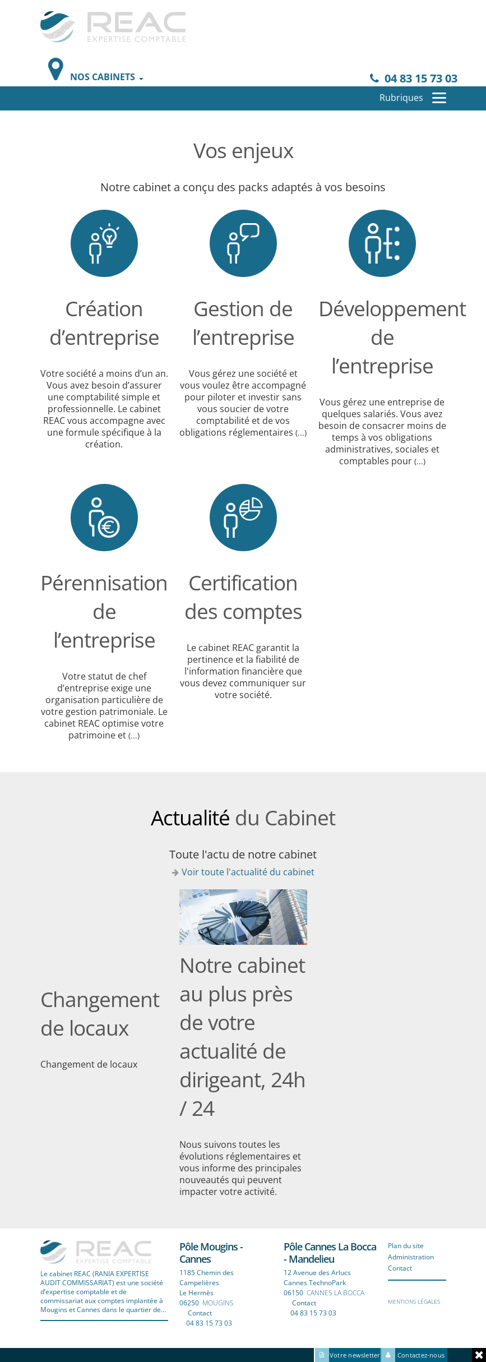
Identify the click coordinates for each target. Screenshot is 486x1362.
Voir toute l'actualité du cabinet (248, 872)
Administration (411, 1257)
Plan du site (406, 1245)
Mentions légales (414, 1301)
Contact (200, 1313)
